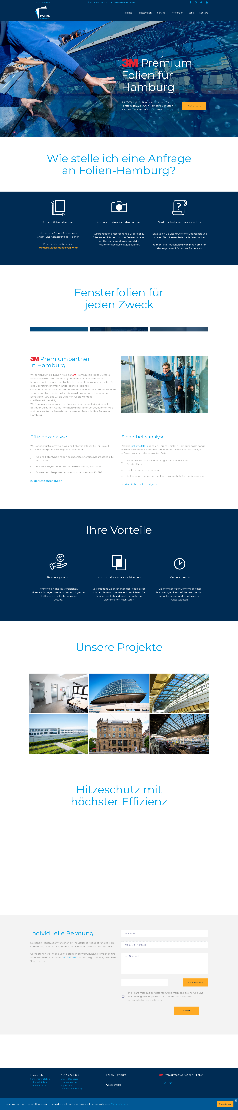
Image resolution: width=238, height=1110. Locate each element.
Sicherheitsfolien (39, 1082)
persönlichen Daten (162, 1031)
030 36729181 (69, 991)
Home (128, 12)
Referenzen (177, 12)
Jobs (191, 12)
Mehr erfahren (119, 1104)
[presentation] (144, 1047)
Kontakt (203, 12)
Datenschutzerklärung (73, 1088)
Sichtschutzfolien (39, 1085)
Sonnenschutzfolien (40, 1079)
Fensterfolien (145, 12)
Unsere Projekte (69, 1082)
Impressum (67, 1085)
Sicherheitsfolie (139, 479)
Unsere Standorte (70, 1079)
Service (161, 12)
